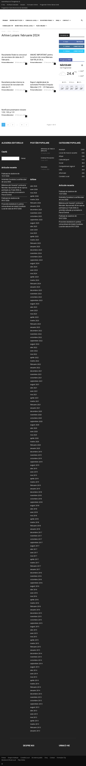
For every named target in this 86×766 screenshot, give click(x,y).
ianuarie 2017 (35, 569)
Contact (67, 20)
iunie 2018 (34, 512)
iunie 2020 (34, 431)
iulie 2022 (33, 347)
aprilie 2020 (34, 438)
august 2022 (34, 344)
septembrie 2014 (36, 663)
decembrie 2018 (36, 492)
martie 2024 (34, 280)
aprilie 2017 (34, 559)
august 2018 (34, 505)
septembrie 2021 (36, 381)
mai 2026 (33, 193)
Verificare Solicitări (12, 4)
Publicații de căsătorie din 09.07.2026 (10, 199)
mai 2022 (33, 354)
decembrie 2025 (36, 209)
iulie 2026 (33, 186)
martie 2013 (34, 724)
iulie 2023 (33, 307)
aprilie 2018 (34, 519)
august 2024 (34, 263)
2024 (9, 31)
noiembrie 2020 (36, 415)
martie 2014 (34, 684)
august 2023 (34, 304)
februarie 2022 (35, 364)
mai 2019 (33, 475)
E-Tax (3, 4)
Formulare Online (32, 4)
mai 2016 (33, 596)
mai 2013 (33, 717)
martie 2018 (34, 522)
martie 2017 (34, 563)
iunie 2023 (34, 310)
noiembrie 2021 (36, 374)
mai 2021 (33, 394)
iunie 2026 (34, 189)
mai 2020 (33, 435)
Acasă (3, 31)
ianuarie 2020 (35, 448)
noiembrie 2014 (36, 657)
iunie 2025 (34, 230)
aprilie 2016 (34, 600)
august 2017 (34, 546)
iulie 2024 (33, 267)
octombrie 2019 (36, 458)
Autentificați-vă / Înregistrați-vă (11, 1)
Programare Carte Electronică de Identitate (15, 8)
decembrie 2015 (36, 613)
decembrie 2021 (36, 371)
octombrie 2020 (36, 418)
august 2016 (34, 586)
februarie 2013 (35, 727)
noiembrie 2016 (36, 576)
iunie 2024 (34, 270)
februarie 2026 (35, 203)
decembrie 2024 (36, 250)
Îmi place (80, 41)
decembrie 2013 (36, 694)
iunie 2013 (34, 714)
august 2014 (34, 667)
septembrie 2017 (36, 542)
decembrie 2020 (36, 411)
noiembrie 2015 (36, 616)
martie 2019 (34, 482)
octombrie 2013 (36, 700)
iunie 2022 (34, 351)
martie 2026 (34, 199)
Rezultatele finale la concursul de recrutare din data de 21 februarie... (14, 57)
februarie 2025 (35, 243)
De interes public (47, 20)
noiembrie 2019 (36, 455)
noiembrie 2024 (36, 253)
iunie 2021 (34, 391)
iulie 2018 (33, 509)
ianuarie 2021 (35, 408)
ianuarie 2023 (35, 327)
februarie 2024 (35, 283)
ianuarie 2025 (35, 246)
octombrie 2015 (36, 620)
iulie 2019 (33, 468)
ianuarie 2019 (35, 489)
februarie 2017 (35, 566)
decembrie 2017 (36, 532)
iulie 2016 (33, 589)
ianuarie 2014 (35, 690)
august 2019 (34, 465)
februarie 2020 (35, 445)
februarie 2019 (35, 485)
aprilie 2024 (34, 277)
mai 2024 (33, 273)
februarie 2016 (35, 606)
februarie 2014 (35, 687)
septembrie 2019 (36, 462)
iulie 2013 (33, 711)
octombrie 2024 (36, 257)
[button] (81, 20)
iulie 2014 (33, 670)
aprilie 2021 (34, 398)
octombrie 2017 (36, 539)
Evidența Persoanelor (47, 158)
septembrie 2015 (36, 623)
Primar (5, 20)
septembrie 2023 (36, 300)
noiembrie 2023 (36, 294)
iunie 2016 (34, 593)
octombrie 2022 (36, 337)
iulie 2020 (33, 428)
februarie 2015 (35, 647)
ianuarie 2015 (35, 650)
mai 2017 (33, 556)
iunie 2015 (34, 633)
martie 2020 (34, 442)
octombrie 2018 (36, 499)
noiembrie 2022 (36, 334)
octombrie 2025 (36, 216)
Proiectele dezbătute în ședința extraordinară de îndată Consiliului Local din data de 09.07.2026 (14, 206)
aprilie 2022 (34, 357)
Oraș (58, 20)
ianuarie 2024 (35, 287)
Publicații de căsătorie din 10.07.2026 (10, 175)
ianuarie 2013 (35, 731)
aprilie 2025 (34, 236)
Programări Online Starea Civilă (49, 4)
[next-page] (26, 125)
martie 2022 (34, 361)
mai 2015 (33, 637)
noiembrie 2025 (36, 213)
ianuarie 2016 (35, 610)
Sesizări (22, 4)
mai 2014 (33, 677)
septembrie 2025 (36, 220)
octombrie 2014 (36, 660)
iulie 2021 (33, 388)
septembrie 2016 (36, 583)
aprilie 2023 (34, 317)
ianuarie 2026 (35, 206)
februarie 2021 (35, 405)
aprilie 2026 (34, 196)
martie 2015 (34, 643)
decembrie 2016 (36, 573)
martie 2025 (34, 240)
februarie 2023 (35, 324)
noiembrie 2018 (36, 495)
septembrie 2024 (36, 260)
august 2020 (34, 425)
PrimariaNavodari (8, 62)
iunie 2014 (34, 674)
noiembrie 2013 (36, 697)
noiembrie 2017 (36, 536)
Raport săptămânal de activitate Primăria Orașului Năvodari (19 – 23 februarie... (42, 84)
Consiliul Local (32, 20)
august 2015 (34, 626)
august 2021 (34, 384)
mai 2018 (33, 515)
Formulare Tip (8, 26)
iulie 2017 (33, 549)
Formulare (44, 167)
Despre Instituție (17, 20)
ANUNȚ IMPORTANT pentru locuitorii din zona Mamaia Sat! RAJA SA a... (41, 57)
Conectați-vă (78, 46)
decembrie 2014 (36, 653)
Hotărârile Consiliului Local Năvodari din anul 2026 (14, 181)
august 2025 (34, 223)
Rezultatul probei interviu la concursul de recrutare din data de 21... (13, 84)
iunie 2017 (34, 552)
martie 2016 (34, 603)
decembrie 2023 (36, 290)
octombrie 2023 (36, 297)
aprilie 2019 (34, 478)
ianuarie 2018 (35, 529)
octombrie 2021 (36, 378)
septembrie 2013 (36, 704)
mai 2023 (33, 314)
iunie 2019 (34, 472)
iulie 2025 (33, 226)
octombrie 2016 (36, 579)
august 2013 (34, 707)
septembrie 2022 (36, 341)
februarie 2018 (35, 526)
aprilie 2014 (34, 680)
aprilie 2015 (34, 640)
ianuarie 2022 (35, 368)
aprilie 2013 (34, 721)
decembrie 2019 (36, 452)
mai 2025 (33, 233)
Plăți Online (41, 26)
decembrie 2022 (36, 331)
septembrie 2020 (36, 421)
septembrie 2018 (36, 502)
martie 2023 (34, 320)
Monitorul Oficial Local (24, 26)
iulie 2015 (33, 630)
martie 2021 (34, 401)
